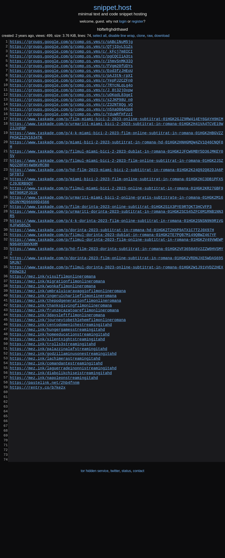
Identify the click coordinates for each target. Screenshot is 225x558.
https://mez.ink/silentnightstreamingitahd (57, 395)
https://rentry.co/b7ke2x (37, 452)
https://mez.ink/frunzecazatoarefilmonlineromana (64, 360)
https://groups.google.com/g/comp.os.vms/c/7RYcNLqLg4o (71, 93)
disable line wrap (122, 36)
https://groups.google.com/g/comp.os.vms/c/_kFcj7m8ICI (71, 53)
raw (149, 36)
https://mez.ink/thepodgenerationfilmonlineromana (65, 349)
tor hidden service (94, 549)
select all (99, 36)
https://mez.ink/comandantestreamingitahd (56, 423)
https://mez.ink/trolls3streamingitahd (53, 400)
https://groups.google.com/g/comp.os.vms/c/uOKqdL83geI (71, 105)
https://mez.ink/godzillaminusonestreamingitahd (63, 412)
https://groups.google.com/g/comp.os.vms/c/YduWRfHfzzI (71, 128)
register (137, 21)
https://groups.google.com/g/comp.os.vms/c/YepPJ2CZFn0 (71, 88)
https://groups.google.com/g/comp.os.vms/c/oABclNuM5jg (71, 42)
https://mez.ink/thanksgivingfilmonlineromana (61, 355)
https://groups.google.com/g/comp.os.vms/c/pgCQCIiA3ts (71, 59)
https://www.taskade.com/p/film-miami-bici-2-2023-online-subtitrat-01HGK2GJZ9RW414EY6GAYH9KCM (116, 133)
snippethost (113, 7)
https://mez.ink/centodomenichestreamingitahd (61, 378)
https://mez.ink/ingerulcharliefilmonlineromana (63, 343)
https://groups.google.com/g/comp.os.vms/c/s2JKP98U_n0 (71, 110)
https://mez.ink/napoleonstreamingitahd (54, 440)
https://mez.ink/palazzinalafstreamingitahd (58, 406)
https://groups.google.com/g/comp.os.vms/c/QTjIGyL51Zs (71, 48)
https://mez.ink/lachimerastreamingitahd (55, 417)
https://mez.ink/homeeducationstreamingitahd (60, 389)
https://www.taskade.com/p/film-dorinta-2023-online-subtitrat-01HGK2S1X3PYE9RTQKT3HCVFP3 (111, 238)
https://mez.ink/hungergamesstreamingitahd (57, 383)
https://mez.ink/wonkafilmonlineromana (53, 332)
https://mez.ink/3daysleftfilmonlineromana (57, 366)
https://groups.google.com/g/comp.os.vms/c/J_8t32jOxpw (71, 99)
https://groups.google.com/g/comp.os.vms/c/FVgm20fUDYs (71, 70)
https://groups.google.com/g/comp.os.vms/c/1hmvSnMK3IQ (71, 65)
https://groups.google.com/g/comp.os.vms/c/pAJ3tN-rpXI (71, 82)
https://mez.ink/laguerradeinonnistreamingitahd (63, 429)
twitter (115, 549)
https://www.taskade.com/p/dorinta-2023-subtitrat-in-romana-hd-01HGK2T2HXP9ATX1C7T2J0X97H (112, 265)
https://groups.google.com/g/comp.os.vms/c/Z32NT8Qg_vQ (71, 116)
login (123, 21)
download (162, 36)
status (126, 549)
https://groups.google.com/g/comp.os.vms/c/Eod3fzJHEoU (71, 76)
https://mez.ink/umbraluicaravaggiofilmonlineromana (68, 338)
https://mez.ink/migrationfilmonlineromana (57, 326)
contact (138, 549)
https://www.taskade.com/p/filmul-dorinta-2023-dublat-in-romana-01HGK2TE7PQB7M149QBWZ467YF (113, 271)
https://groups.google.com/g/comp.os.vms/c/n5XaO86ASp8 (71, 122)
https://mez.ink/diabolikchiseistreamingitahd (61, 435)
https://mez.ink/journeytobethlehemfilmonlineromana (68, 372)
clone (141, 36)
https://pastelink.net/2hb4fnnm (45, 446)
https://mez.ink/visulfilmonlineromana (53, 321)
